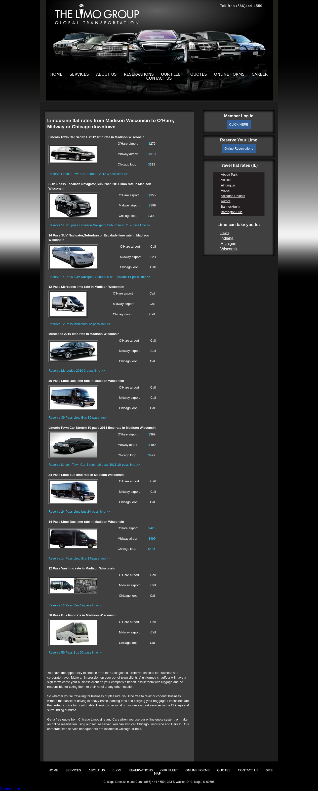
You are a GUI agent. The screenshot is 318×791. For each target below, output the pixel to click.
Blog (117, 770)
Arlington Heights (233, 196)
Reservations (139, 74)
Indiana (227, 238)
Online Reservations (238, 148)
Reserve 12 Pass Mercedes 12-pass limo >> (79, 324)
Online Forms (229, 74)
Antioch (226, 190)
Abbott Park (229, 174)
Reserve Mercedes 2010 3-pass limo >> (76, 370)
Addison (226, 180)
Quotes (198, 74)
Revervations (141, 770)
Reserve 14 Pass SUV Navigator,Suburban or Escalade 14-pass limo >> (99, 277)
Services (79, 74)
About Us (106, 74)
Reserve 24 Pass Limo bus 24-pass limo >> (79, 511)
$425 (151, 528)
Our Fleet (172, 74)
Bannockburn (230, 206)
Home (56, 74)
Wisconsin (229, 249)
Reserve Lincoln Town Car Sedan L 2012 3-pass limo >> (88, 174)
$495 (152, 538)
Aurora (225, 201)
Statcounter (10, 789)
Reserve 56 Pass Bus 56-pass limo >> (75, 652)
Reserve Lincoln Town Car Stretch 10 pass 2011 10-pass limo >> (94, 464)
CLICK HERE (238, 124)
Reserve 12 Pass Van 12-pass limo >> (75, 605)
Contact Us (159, 78)
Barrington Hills (231, 212)
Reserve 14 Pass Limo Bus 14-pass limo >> (79, 558)
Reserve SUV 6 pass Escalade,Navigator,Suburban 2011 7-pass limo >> (99, 225)
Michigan (228, 243)
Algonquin (228, 185)
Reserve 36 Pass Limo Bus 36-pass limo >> (79, 417)
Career (260, 74)
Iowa (224, 233)
